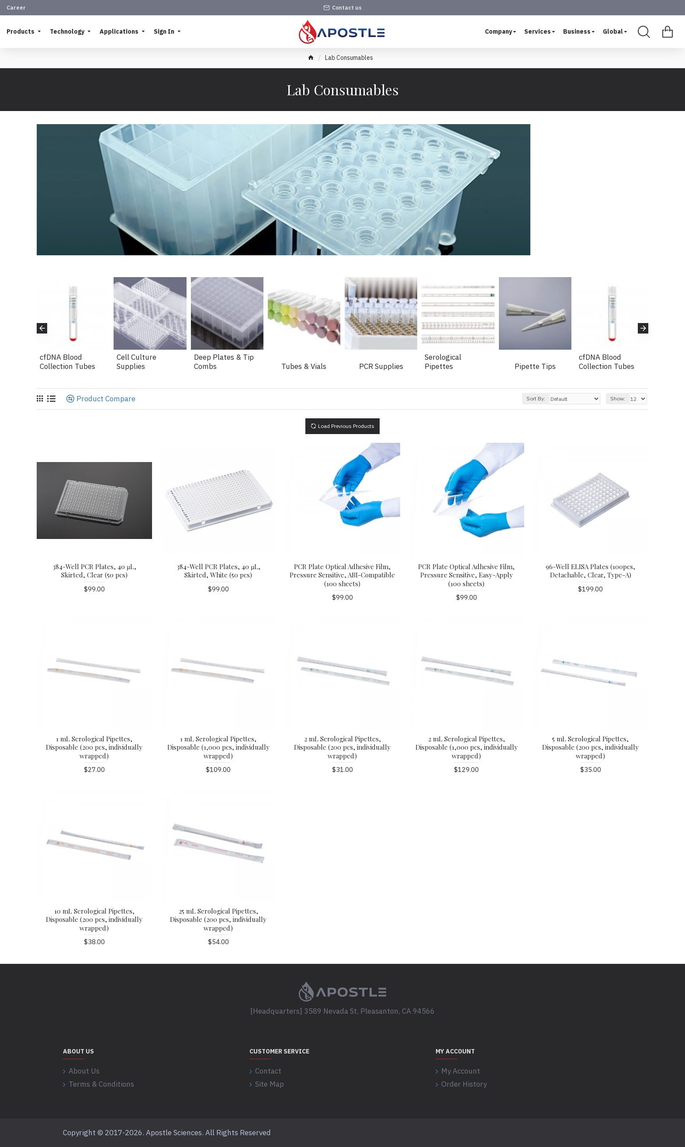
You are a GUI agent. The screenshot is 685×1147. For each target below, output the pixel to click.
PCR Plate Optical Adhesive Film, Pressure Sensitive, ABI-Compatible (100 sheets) (342, 575)
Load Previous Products (346, 426)
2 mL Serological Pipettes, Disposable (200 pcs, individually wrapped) (342, 747)
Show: (617, 398)
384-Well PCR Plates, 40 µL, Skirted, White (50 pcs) (218, 571)
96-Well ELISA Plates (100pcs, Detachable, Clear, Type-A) (590, 571)
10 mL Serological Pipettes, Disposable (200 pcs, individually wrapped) (94, 919)
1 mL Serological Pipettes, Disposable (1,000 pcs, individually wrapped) (218, 747)
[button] (42, 328)
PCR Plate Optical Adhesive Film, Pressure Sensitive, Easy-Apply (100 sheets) (466, 575)
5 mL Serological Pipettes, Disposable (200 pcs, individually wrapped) (590, 747)
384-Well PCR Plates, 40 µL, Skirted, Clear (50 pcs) (94, 571)
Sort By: (535, 398)
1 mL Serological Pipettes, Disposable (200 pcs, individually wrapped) (94, 747)
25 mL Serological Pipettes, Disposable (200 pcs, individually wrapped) (218, 919)
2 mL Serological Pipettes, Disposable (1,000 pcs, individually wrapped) (466, 747)
